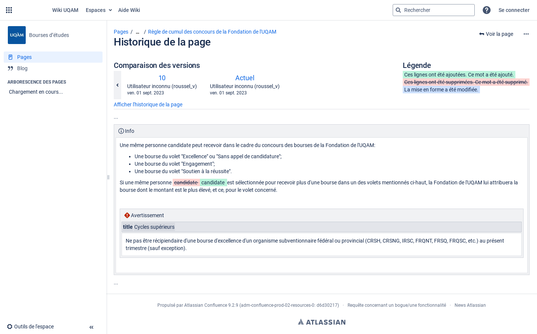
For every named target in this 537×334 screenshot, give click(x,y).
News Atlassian (470, 305)
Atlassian (321, 322)
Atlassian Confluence (205, 305)
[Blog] (53, 68)
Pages (121, 32)
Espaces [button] (96, 10)
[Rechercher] (398, 10)
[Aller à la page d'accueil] (48, 10)
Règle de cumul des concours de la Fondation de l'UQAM (212, 32)
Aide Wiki (129, 10)
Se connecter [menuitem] (514, 10)
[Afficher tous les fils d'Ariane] (138, 32)
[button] (9, 10)
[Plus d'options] (526, 34)
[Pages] (53, 57)
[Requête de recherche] (434, 10)
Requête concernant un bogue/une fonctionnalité (397, 305)
